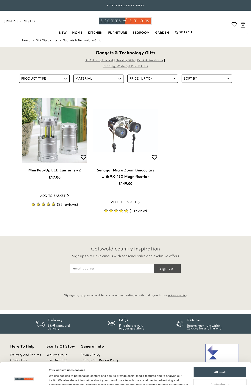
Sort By (206, 78)
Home (77, 33)
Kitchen (95, 33)
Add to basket (54, 196)
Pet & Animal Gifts (150, 60)
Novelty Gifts (125, 60)
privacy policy (177, 295)
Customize (220, 362)
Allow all (220, 350)
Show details (57, 377)
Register (28, 21)
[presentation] (125, 282)
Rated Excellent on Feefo (125, 5)
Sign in (10, 21)
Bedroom (141, 33)
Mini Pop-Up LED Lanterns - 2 (54, 170)
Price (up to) (152, 78)
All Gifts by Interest (99, 60)
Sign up (166, 268)
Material (98, 78)
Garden (162, 33)
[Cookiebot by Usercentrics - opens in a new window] (24, 378)
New (63, 33)
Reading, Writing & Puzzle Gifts (125, 66)
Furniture (117, 33)
